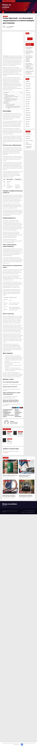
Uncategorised (5, 16)
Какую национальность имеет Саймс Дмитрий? (14, 106)
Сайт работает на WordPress (6, 506)
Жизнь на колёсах (9, 499)
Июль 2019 (27, 126)
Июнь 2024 (28, 104)
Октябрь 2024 (28, 95)
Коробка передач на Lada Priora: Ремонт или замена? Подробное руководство (29, 59)
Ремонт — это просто (29, 140)
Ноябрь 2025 (28, 86)
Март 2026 (27, 81)
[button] (31, 12)
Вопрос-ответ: (6, 103)
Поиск (27, 33)
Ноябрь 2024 (28, 93)
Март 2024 (27, 110)
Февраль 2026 (28, 84)
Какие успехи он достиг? (10, 105)
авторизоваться (6, 452)
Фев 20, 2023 (9, 442)
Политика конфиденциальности (29, 507)
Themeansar (4, 507)
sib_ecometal (11, 26)
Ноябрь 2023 (28, 115)
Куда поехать (28, 136)
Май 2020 (27, 124)
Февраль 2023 (28, 117)
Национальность (7, 97)
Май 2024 (27, 106)
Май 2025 (27, 90)
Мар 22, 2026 (6, 474)
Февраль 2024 (28, 113)
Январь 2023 (28, 119)
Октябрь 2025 (28, 88)
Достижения (6, 102)
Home (24, 505)
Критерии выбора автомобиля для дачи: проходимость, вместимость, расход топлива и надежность (29, 66)
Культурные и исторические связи (11, 99)
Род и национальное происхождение (11, 98)
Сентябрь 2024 (28, 97)
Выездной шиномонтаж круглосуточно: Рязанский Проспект (30, 73)
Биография (6, 94)
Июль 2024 (28, 102)
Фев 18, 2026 (22, 475)
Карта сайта (23, 507)
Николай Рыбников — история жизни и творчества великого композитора (18, 413)
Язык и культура (8, 100)
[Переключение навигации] (29, 12)
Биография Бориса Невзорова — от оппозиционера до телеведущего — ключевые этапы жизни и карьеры (8, 413)
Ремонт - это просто (7, 478)
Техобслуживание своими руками (25, 460)
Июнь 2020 (28, 122)
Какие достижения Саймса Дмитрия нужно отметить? (13, 108)
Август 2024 (28, 99)
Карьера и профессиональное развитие (11, 96)
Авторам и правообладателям (30, 505)
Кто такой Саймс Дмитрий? (11, 104)
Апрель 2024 (28, 108)
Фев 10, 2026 (22, 493)
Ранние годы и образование (9, 95)
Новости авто (28, 138)
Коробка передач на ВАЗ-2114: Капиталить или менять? (29, 53)
